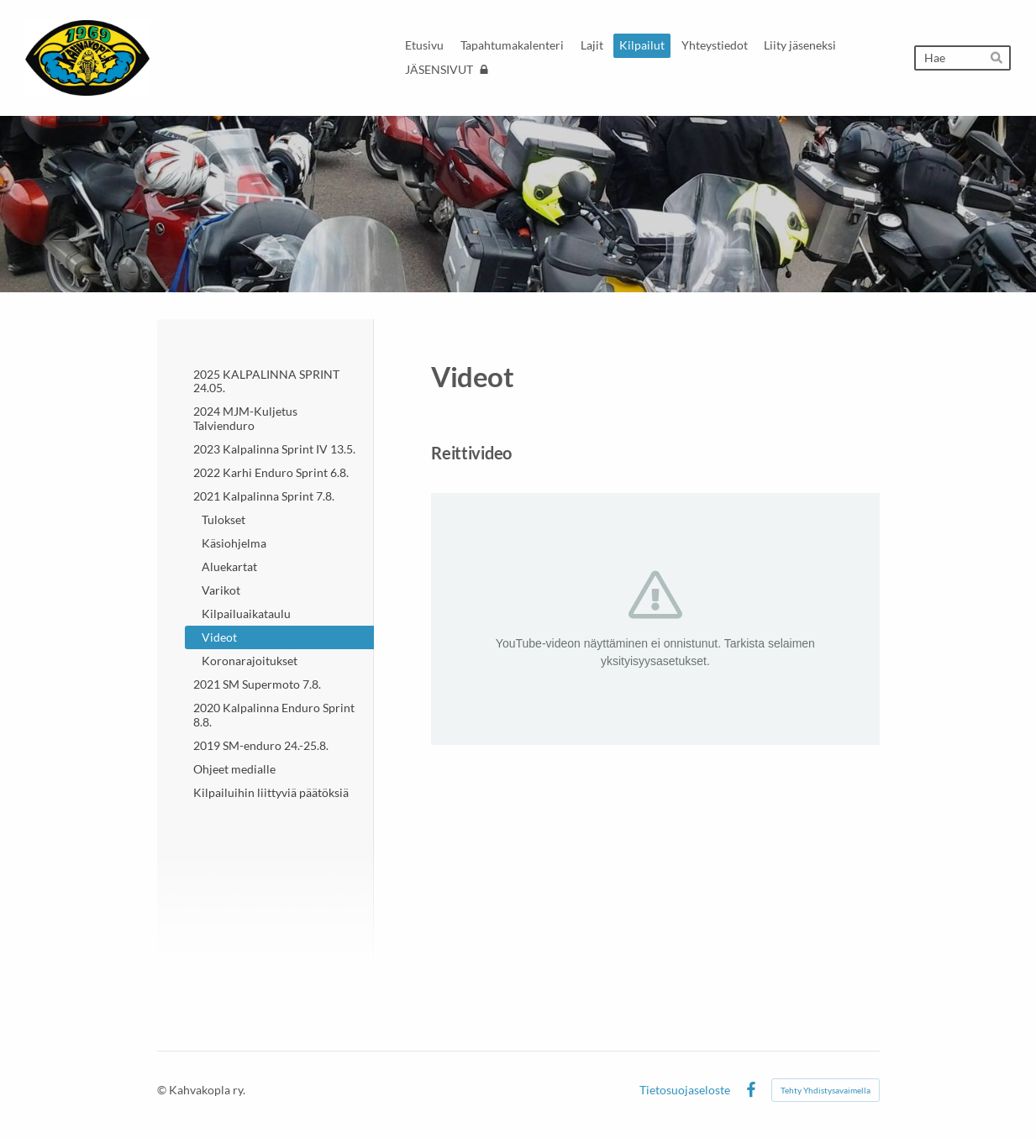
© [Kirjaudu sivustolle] (163, 1090)
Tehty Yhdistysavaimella (825, 1090)
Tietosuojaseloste (684, 1090)
